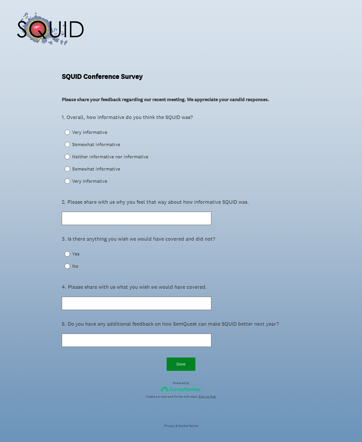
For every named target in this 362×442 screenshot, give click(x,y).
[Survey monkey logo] (181, 389)
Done (181, 364)
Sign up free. (207, 396)
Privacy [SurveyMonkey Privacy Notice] (169, 426)
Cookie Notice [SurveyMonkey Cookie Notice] (188, 426)
